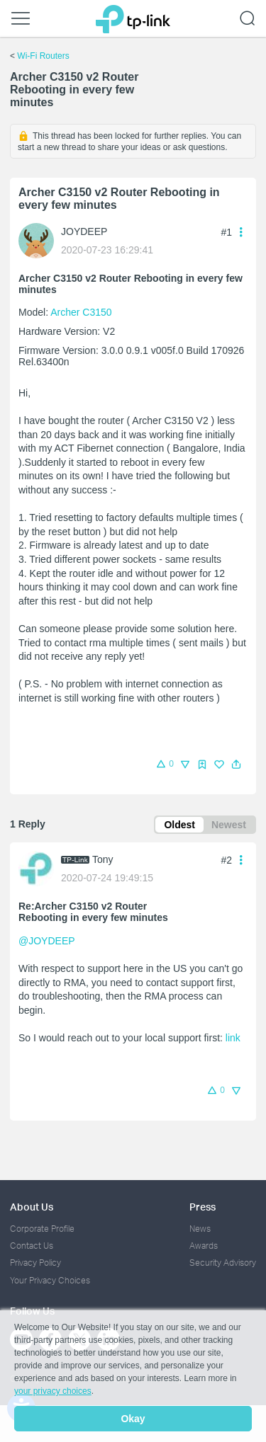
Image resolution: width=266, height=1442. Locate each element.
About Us (31, 1207)
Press (202, 1207)
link (233, 1037)
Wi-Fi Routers (43, 56)
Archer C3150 (80, 312)
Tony (102, 859)
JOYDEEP (84, 231)
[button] (236, 764)
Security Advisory (222, 1262)
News (200, 1228)
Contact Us (31, 1245)
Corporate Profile (42, 1228)
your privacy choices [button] (53, 1391)
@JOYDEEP (46, 940)
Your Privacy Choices (50, 1280)
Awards (203, 1245)
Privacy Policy (35, 1262)
